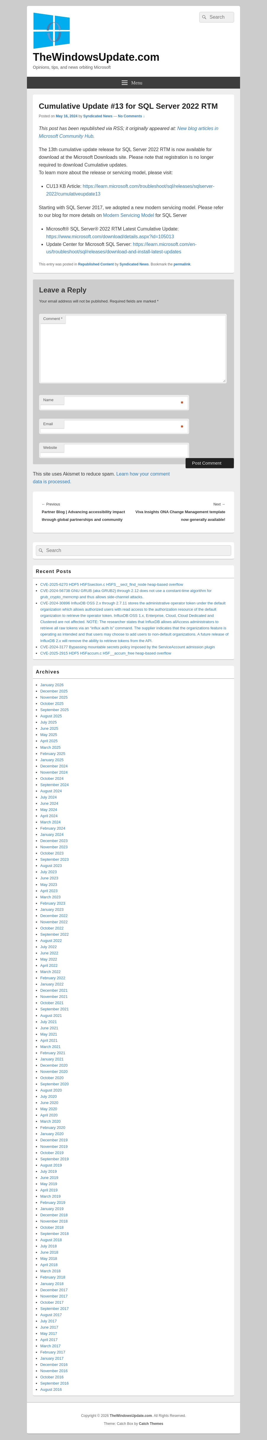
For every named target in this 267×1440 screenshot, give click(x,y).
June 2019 (49, 1177)
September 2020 (54, 1084)
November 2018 (54, 1221)
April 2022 (49, 965)
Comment (52, 318)
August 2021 (51, 1015)
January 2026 (52, 685)
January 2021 (52, 1059)
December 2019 (54, 1140)
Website (50, 447)
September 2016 (54, 1383)
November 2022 (54, 922)
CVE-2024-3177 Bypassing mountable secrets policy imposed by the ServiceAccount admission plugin (127, 647)
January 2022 (52, 984)
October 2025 (52, 703)
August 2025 (51, 716)
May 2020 (48, 1109)
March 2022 (50, 971)
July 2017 (48, 1321)
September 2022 (54, 934)
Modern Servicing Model (128, 215)
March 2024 (50, 822)
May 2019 (48, 1184)
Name (48, 400)
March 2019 (50, 1196)
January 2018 (52, 1283)
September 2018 (54, 1233)
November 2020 (54, 1071)
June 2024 (49, 803)
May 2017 (48, 1333)
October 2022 (52, 928)
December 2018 (54, 1215)
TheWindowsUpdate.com (96, 57)
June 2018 (49, 1252)
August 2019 (51, 1165)
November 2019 (54, 1146)
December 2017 (54, 1290)
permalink (182, 264)
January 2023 (52, 909)
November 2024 (54, 772)
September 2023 (54, 859)
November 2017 (54, 1296)
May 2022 (48, 959)
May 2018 (48, 1258)
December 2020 (54, 1065)
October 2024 (52, 778)
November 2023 (54, 847)
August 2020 (51, 1090)
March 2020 (50, 1121)
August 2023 (51, 865)
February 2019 (52, 1202)
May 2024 (48, 809)
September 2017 (54, 1308)
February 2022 (52, 978)
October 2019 (52, 1153)
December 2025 (54, 691)
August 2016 (51, 1389)
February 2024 (52, 828)
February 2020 (52, 1127)
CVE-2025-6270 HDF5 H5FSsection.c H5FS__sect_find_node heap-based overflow (111, 584)
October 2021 (52, 1003)
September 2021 (54, 1009)
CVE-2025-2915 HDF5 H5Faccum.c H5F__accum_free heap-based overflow (105, 653)
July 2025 (48, 722)
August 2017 (51, 1315)
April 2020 (49, 1115)
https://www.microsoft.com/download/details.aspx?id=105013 (110, 236)
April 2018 (49, 1265)
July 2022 (48, 947)
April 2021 (49, 1040)
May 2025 (48, 734)
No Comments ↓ (131, 116)
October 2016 (52, 1377)
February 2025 (52, 753)
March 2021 (50, 1046)
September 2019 (54, 1159)
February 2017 (52, 1352)
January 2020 (52, 1134)
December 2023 (54, 841)
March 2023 (50, 897)
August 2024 (51, 791)
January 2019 (52, 1209)
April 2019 (49, 1190)
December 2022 (54, 915)
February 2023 (52, 903)
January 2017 (52, 1358)
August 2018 (51, 1240)
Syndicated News (97, 116)
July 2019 (48, 1171)
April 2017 (49, 1339)
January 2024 (52, 834)
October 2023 (52, 853)
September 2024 (54, 785)
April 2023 (49, 891)
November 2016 (54, 1371)
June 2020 (49, 1102)
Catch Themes (151, 1424)
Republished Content (96, 264)
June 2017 (49, 1327)
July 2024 (48, 797)
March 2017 (50, 1346)
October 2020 (52, 1078)
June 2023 (49, 878)
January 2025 (52, 760)
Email (48, 424)
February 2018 (52, 1277)
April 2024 (49, 816)
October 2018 (52, 1227)
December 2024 (54, 766)
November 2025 (54, 697)
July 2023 (48, 872)
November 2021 (54, 996)
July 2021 (48, 1022)
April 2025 (49, 741)
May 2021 (48, 1034)
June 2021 (49, 1028)
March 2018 (50, 1271)
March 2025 (50, 747)
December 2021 (54, 990)
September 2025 (54, 710)
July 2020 (48, 1096)
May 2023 (48, 884)
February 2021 (52, 1053)
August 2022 (51, 940)
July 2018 (48, 1246)
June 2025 (49, 728)
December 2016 (54, 1364)
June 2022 (49, 953)
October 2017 (52, 1302)
